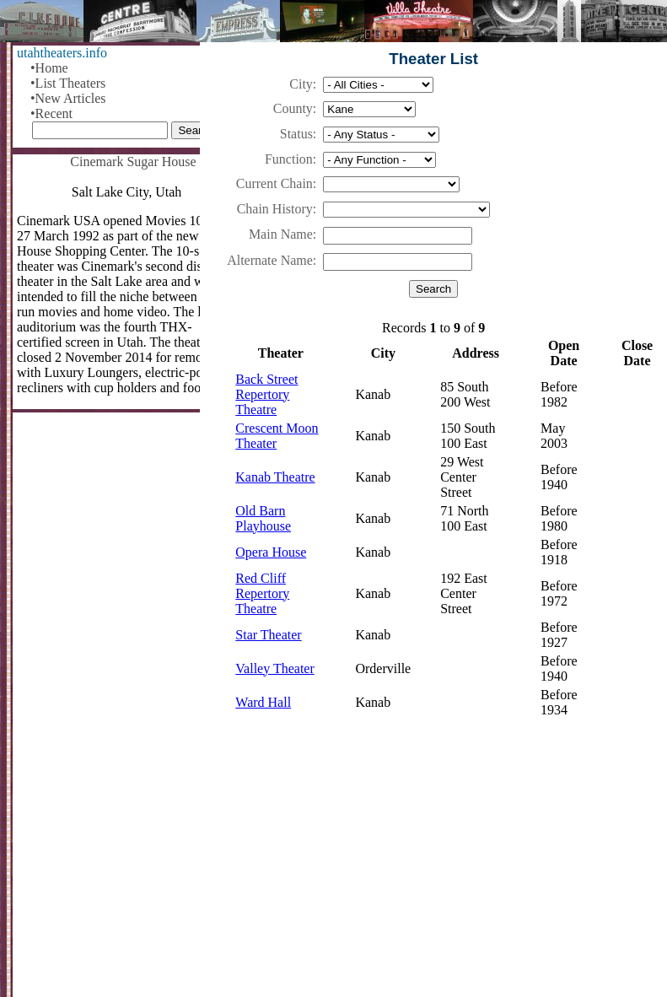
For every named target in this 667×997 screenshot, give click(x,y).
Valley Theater (274, 668)
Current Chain (274, 183)
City (301, 84)
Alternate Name (270, 260)
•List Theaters (67, 83)
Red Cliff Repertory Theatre (262, 593)
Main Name (281, 234)
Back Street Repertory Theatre (266, 394)
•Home (49, 68)
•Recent (51, 113)
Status (296, 134)
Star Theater (268, 635)
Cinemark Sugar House (133, 161)
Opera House (270, 552)
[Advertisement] (433, 865)
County (293, 108)
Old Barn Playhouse (263, 518)
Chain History (275, 209)
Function (289, 159)
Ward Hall (263, 702)
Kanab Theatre (275, 477)
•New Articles (68, 98)
